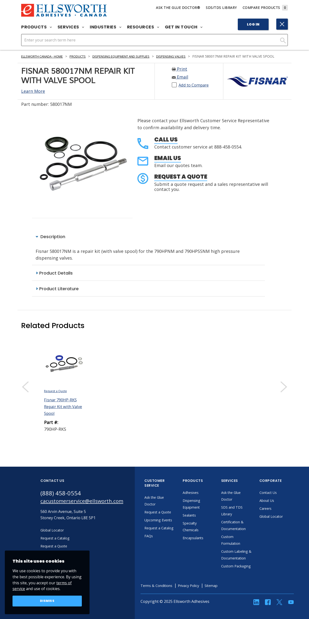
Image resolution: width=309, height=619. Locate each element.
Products (36, 27)
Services (71, 27)
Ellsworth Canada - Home (45, 56)
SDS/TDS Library (221, 7)
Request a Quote (180, 182)
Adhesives (202, 498)
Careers (276, 514)
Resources (143, 27)
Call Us (166, 145)
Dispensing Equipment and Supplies (135, 56)
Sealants (200, 521)
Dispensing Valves (191, 56)
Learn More (33, 96)
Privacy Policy (204, 604)
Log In (253, 24)
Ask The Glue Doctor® (178, 7)
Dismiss (47, 600)
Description (50, 242)
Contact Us (279, 498)
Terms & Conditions (168, 604)
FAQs (158, 555)
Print (179, 74)
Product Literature (57, 294)
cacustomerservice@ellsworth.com (86, 507)
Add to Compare (195, 90)
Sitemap (228, 604)
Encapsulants (205, 543)
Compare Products (265, 7)
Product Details (54, 278)
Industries (105, 27)
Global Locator (282, 522)
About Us (277, 506)
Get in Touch (184, 27)
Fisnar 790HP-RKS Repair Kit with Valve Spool (62, 412)
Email (180, 82)
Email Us (167, 163)
